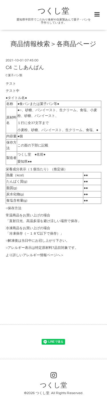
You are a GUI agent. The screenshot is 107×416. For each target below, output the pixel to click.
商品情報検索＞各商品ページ (53, 44)
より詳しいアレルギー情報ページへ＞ (35, 255)
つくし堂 (53, 11)
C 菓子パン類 (14, 75)
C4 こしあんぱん (25, 67)
